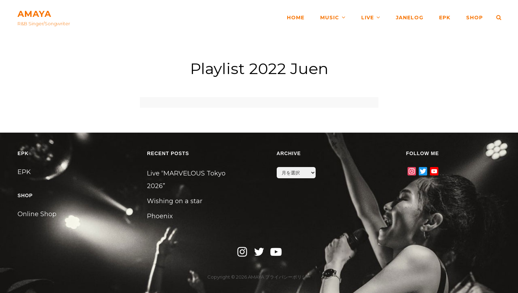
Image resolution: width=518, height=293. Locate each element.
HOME (295, 17)
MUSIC (329, 17)
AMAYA (34, 14)
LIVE (367, 17)
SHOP (474, 17)
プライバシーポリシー (288, 277)
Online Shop (37, 214)
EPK (444, 17)
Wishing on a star (174, 201)
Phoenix (160, 216)
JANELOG (409, 17)
